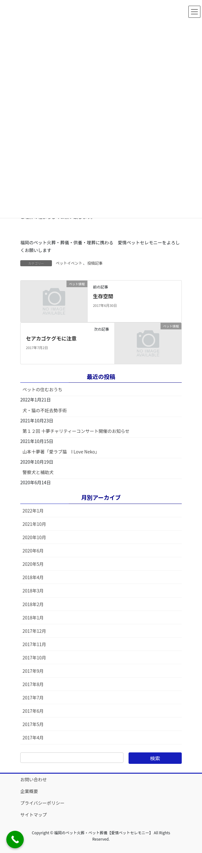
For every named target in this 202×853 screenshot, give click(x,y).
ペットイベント (69, 263)
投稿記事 (95, 263)
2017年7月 (33, 697)
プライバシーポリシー (42, 803)
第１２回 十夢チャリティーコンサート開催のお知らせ (75, 431)
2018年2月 (33, 604)
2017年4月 (33, 737)
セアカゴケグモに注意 (51, 338)
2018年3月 (33, 590)
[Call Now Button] (15, 839)
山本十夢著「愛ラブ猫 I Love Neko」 (60, 451)
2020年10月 (34, 537)
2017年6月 (33, 711)
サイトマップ (33, 814)
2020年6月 (33, 550)
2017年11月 (34, 644)
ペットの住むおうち (42, 389)
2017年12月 (34, 631)
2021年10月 (34, 524)
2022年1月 (33, 510)
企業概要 (29, 791)
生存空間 (103, 296)
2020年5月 (33, 564)
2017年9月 (33, 671)
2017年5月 (33, 724)
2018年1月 (33, 617)
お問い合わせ (33, 779)
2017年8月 (33, 684)
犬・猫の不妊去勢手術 (44, 410)
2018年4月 (33, 577)
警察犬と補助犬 (38, 472)
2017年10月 (34, 657)
